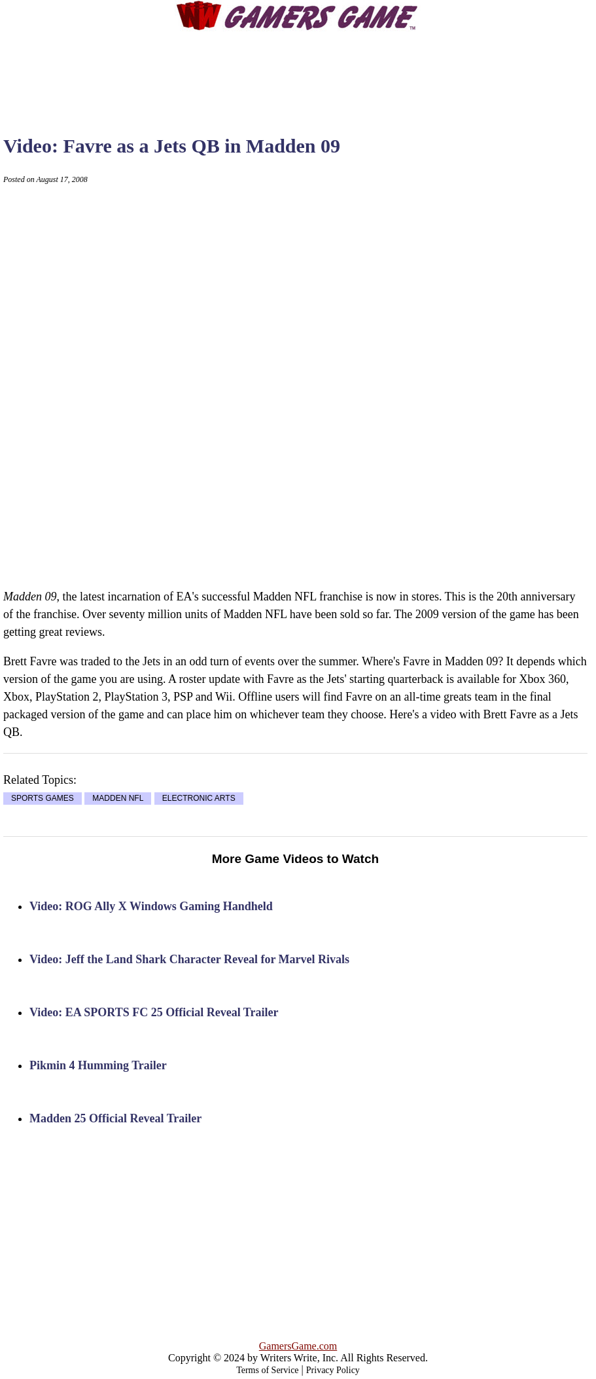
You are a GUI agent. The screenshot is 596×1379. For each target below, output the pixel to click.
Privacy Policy (333, 1370)
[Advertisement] (298, 72)
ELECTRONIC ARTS (199, 798)
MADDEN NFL (117, 798)
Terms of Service (267, 1370)
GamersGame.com (298, 1345)
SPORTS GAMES (42, 798)
